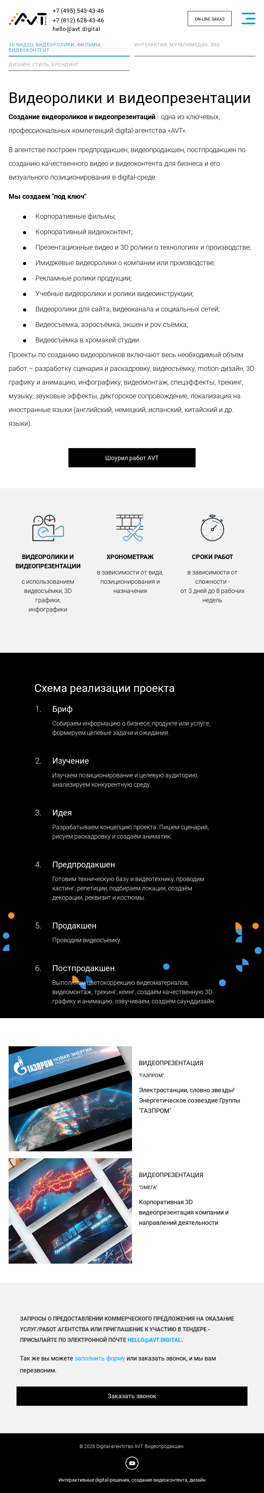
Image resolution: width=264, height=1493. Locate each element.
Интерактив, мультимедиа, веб (177, 44)
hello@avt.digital (76, 28)
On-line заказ (209, 19)
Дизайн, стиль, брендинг (44, 64)
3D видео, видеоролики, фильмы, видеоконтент (55, 47)
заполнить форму (100, 1358)
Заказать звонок (132, 1396)
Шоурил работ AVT (132, 457)
